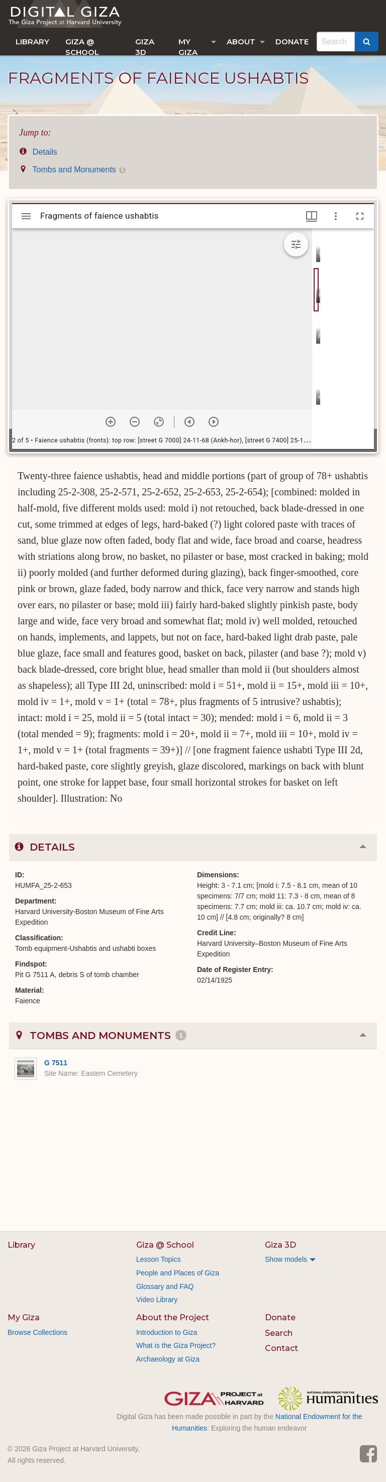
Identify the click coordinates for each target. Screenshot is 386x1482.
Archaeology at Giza (168, 1359)
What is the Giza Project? (176, 1345)
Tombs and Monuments (72, 169)
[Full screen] (360, 216)
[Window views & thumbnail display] (312, 216)
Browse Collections (37, 1332)
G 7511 (55, 1063)
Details (38, 152)
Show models (286, 1259)
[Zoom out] (135, 422)
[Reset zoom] (159, 422)
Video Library (156, 1300)
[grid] (343, 338)
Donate (292, 41)
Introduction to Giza (166, 1332)
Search (279, 1333)
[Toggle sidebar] (26, 216)
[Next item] (214, 422)
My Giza (188, 46)
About (241, 41)
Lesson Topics (158, 1259)
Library (32, 41)
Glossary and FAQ (165, 1286)
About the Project (172, 1317)
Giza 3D (144, 46)
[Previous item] (189, 422)
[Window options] (336, 216)
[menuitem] (32, 41)
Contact (281, 1348)
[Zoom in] (111, 422)
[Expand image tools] (296, 244)
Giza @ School (82, 46)
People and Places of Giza (177, 1273)
